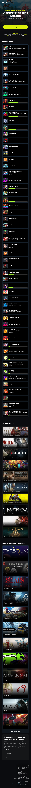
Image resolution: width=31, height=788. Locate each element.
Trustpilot (6, 749)
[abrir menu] (28, 2)
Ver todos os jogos (15, 731)
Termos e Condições (9, 775)
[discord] (7, 784)
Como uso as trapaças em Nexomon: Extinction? (14, 752)
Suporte (15, 778)
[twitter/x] (13, 784)
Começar (15, 27)
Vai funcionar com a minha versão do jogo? (14, 756)
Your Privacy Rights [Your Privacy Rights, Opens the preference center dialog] (23, 784)
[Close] (28, 766)
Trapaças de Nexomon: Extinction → (15, 10)
